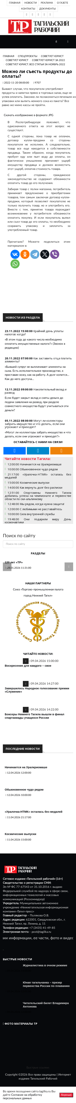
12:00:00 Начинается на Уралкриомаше (35, 464)
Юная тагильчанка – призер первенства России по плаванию (46, 984)
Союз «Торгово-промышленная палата (38, 589)
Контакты (28, 9)
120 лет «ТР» (14, 562)
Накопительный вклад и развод (35, 390)
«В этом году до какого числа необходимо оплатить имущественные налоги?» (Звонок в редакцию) (35, 343)
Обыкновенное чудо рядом (24, 789)
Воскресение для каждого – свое (28, 665)
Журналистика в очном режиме (45, 965)
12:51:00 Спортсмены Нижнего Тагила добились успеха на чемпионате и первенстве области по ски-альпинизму (38, 496)
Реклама (47, 3)
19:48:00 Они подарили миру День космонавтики (38, 520)
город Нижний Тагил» (38, 595)
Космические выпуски (20, 834)
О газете (62, 3)
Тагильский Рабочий (43, 1078)
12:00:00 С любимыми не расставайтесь (35, 509)
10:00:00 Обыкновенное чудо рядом (33, 469)
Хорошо (66, 1094)
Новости (30, 3)
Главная (14, 3)
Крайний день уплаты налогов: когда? (34, 332)
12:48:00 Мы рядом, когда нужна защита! (36, 504)
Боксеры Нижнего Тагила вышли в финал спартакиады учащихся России (34, 716)
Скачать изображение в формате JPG (28, 115)
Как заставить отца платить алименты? (38, 359)
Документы (47, 9)
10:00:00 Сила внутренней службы (31, 514)
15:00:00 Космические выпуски (28, 482)
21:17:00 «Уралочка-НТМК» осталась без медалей (38, 475)
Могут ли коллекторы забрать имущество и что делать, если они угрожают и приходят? (35, 424)
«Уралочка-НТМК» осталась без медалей (33, 811)
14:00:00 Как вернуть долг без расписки (35, 487)
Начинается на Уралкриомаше (26, 767)
